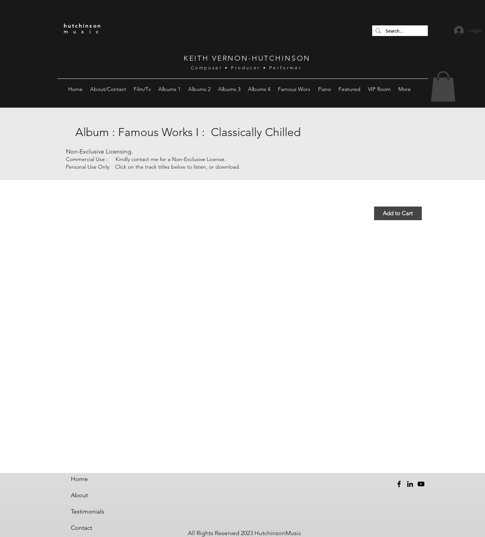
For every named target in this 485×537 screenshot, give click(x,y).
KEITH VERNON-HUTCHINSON (247, 58)
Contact (81, 527)
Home (79, 478)
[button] (108, 89)
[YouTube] (421, 484)
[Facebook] (399, 484)
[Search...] (398, 31)
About (79, 495)
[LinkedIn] (410, 484)
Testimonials (87, 511)
